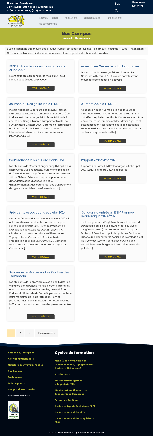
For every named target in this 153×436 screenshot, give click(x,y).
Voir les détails (40, 88)
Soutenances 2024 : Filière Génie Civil (36, 160)
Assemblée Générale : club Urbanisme (110, 66)
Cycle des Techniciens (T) (70, 412)
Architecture (62, 374)
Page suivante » (46, 333)
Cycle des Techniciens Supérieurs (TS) (74, 420)
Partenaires (15, 377)
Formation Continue (66, 400)
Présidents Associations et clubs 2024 (37, 212)
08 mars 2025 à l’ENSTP (98, 104)
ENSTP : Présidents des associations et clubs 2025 (38, 68)
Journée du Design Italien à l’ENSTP (35, 104)
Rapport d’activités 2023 (99, 160)
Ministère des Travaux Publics (25, 364)
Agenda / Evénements (21, 358)
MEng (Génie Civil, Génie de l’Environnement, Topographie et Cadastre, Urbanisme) (74, 364)
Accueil (68, 38)
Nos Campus (82, 38)
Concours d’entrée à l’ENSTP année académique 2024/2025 (107, 214)
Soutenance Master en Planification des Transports (39, 274)
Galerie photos (16, 383)
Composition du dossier (21, 389)
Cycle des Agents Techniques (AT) (75, 406)
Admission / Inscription (21, 352)
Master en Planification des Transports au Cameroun (71, 392)
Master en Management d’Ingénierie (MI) (69, 382)
